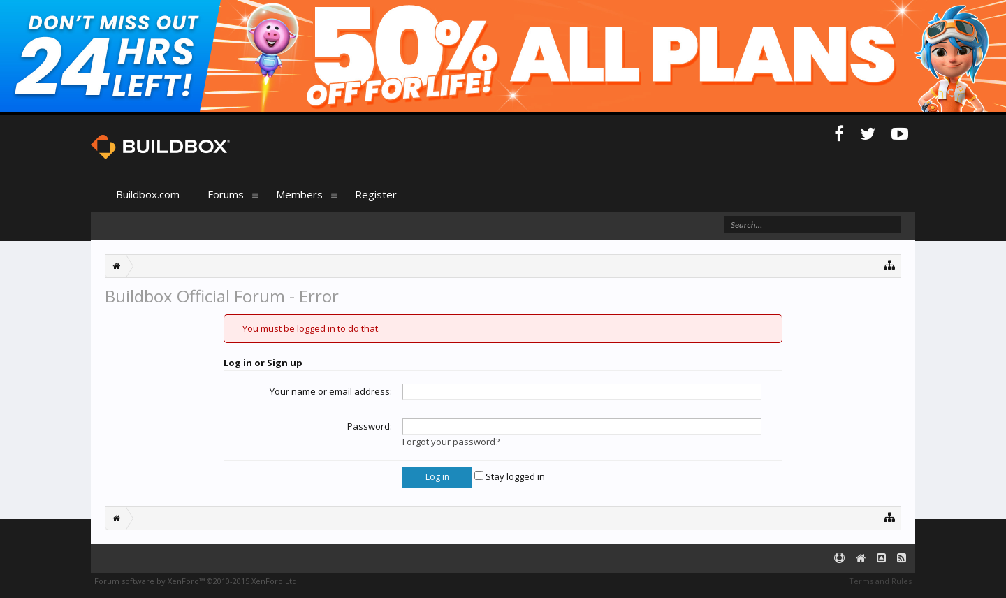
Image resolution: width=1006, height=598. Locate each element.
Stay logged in (509, 476)
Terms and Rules (880, 581)
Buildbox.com (148, 194)
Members (299, 194)
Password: (369, 426)
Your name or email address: (331, 391)
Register (376, 194)
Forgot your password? (451, 441)
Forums (225, 194)
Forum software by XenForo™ (196, 581)
